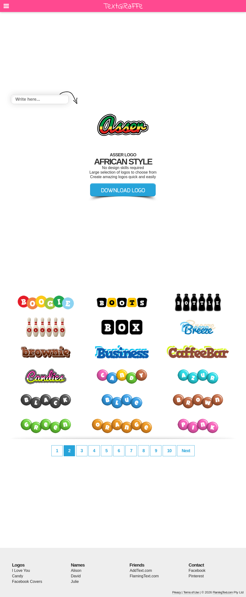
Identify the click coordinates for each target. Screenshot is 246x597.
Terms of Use (191, 592)
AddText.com (141, 570)
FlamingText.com (144, 576)
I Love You (21, 570)
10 (169, 450)
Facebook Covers (27, 581)
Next (186, 450)
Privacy (176, 592)
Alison (76, 570)
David (76, 576)
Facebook (197, 570)
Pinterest (196, 576)
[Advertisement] (123, 54)
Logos (18, 565)
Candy (17, 576)
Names (78, 565)
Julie (75, 581)
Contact (196, 565)
